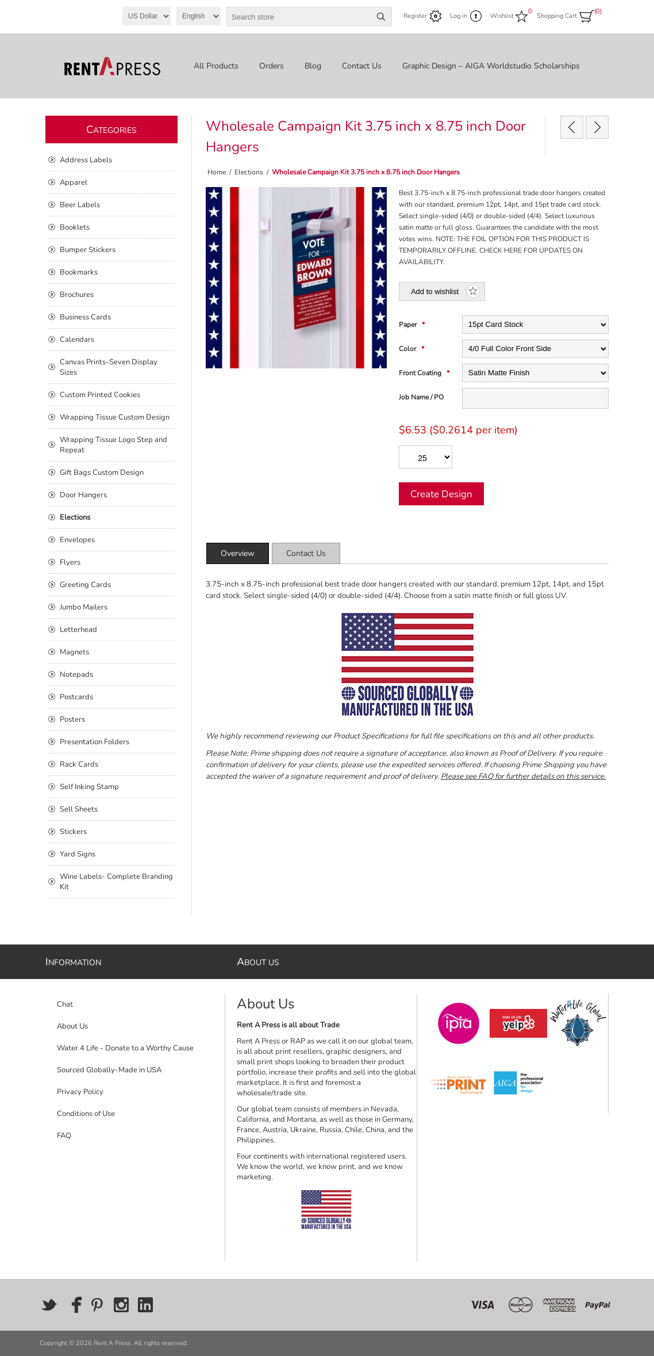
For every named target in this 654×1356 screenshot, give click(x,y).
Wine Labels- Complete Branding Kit (116, 881)
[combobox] (299, 16)
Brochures (77, 295)
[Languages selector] (198, 16)
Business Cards (85, 317)
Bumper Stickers (88, 250)
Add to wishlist (435, 291)
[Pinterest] (97, 1305)
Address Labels (86, 160)
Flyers (70, 562)
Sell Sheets (79, 809)
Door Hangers (83, 495)
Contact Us (306, 553)
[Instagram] (121, 1305)
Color (408, 348)
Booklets (75, 227)
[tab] (237, 553)
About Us (72, 1026)
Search (381, 16)
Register (415, 16)
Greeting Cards (85, 585)
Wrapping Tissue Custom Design (115, 417)
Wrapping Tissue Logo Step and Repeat (113, 445)
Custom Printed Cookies (100, 395)
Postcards (76, 697)
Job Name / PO (421, 397)
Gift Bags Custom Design (102, 472)
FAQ (64, 1135)
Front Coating (421, 373)
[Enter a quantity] (425, 456)
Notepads (76, 674)
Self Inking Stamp (89, 787)
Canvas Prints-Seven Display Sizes (108, 367)
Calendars (77, 339)
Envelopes (77, 540)
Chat (65, 1004)
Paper (408, 324)
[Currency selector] (146, 16)
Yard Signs (77, 854)
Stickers (73, 831)
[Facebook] (73, 1305)
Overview (238, 553)
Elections (75, 517)
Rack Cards (79, 764)
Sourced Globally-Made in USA (109, 1070)
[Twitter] (49, 1305)
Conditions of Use (86, 1114)
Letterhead (78, 629)
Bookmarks (79, 272)
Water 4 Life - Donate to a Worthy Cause (125, 1048)
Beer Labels (80, 205)
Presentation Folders (94, 742)
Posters (72, 719)
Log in (458, 16)
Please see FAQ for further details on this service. (523, 776)
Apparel (73, 182)
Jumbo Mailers (83, 607)
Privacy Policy (80, 1092)
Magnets (74, 652)
